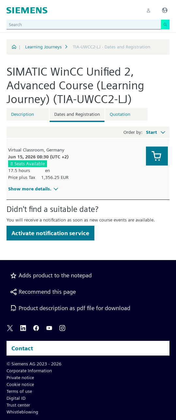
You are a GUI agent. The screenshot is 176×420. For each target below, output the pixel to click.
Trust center (18, 405)
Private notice (20, 377)
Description (22, 114)
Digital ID (16, 398)
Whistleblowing (22, 411)
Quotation (120, 114)
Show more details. (34, 188)
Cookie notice (20, 384)
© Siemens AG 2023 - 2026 (34, 363)
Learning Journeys (43, 46)
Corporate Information (29, 370)
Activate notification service (50, 233)
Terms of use (19, 391)
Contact (22, 348)
